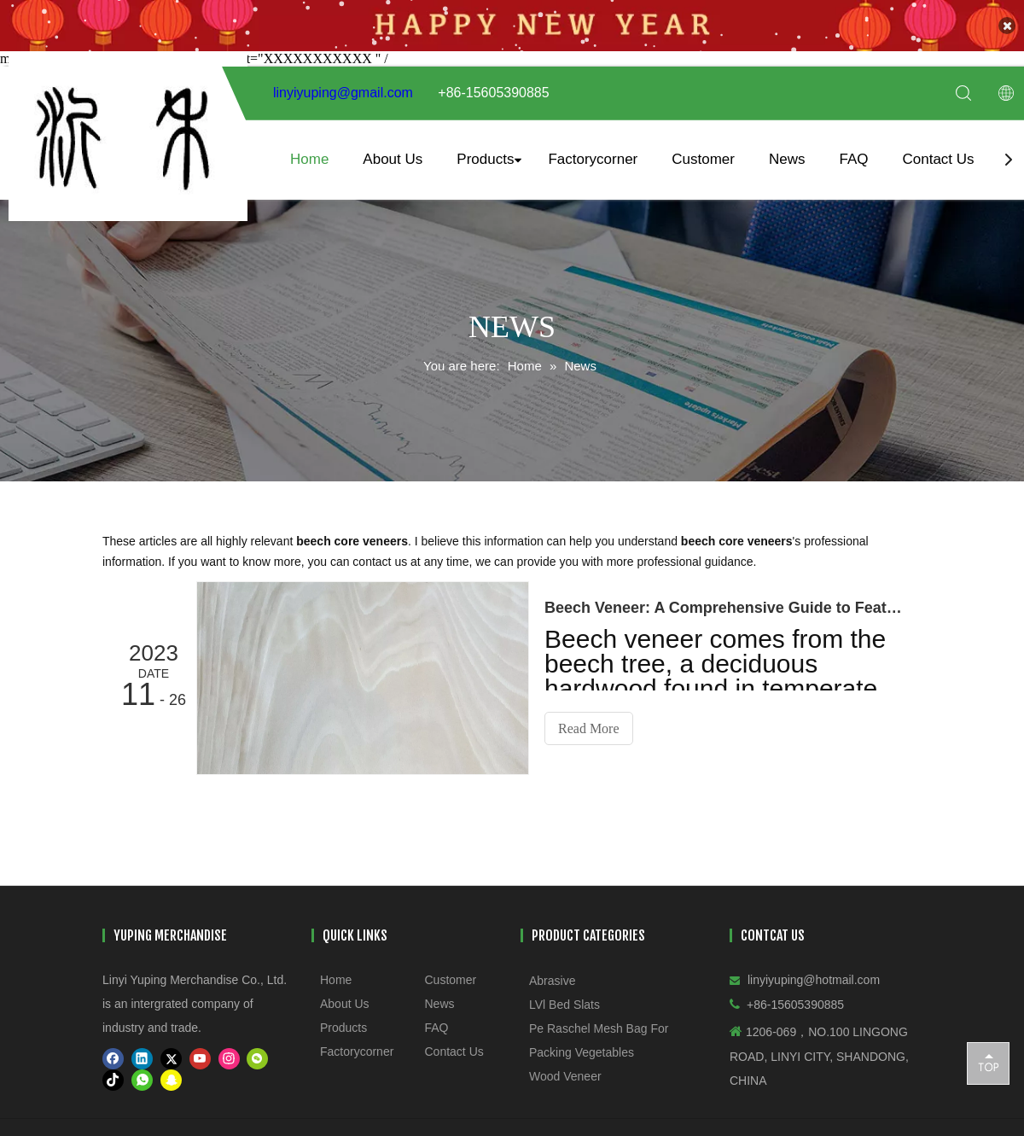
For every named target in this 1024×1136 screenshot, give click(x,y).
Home (309, 151)
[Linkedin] (142, 1051)
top (988, 1062)
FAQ (853, 151)
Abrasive (552, 973)
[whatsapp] (142, 1072)
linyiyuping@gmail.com (343, 86)
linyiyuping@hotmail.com (814, 972)
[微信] (257, 1051)
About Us (392, 151)
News (787, 151)
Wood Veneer (565, 1068)
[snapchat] (171, 1072)
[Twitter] (171, 1051)
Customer (703, 151)
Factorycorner (592, 151)
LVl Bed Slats (564, 997)
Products (485, 151)
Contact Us (938, 151)
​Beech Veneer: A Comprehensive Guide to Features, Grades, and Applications (723, 600)
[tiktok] (113, 1072)
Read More (589, 721)
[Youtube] (200, 1051)
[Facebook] (113, 1051)
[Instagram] (229, 1051)
